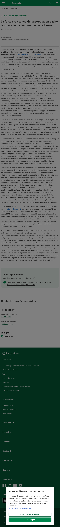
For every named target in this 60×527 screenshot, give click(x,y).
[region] (30, 506)
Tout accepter (30, 520)
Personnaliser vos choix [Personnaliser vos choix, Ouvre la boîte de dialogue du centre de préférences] (30, 514)
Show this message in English (20, 508)
